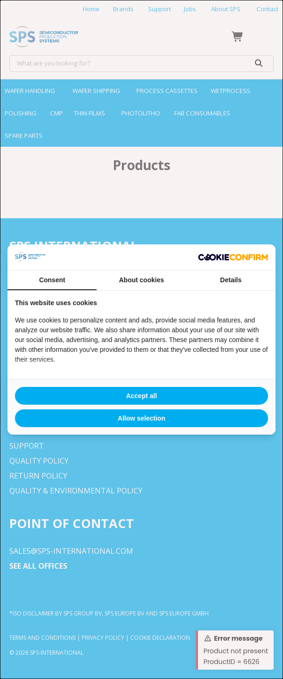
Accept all (141, 396)
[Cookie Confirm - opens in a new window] (233, 257)
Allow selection (141, 418)
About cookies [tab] (141, 280)
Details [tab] (230, 280)
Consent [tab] (52, 280)
